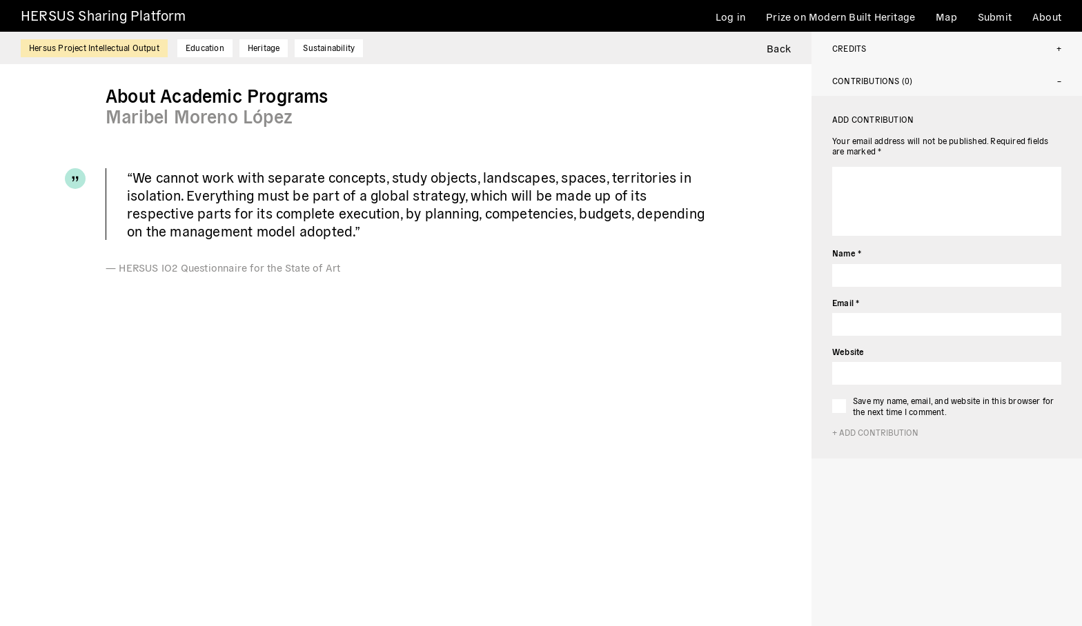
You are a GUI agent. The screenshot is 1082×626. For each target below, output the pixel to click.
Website (848, 351)
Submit (995, 16)
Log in (730, 16)
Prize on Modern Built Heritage (840, 16)
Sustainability (329, 47)
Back (779, 47)
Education (205, 47)
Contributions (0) (872, 80)
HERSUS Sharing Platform (103, 14)
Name (846, 253)
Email (845, 302)
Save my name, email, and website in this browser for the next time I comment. (953, 405)
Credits (849, 48)
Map (946, 16)
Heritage (264, 47)
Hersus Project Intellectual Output (94, 47)
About (1046, 16)
